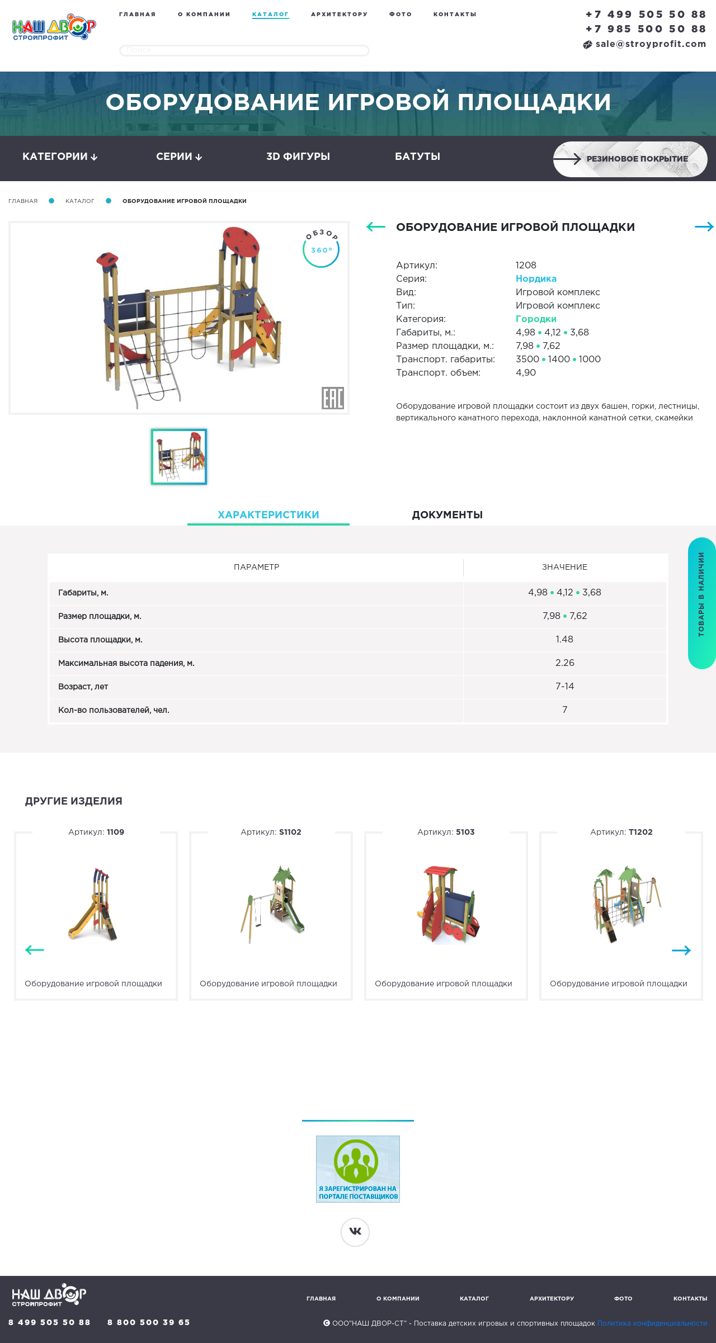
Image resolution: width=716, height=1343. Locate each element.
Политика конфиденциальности (652, 1324)
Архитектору (339, 14)
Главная (137, 14)
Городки (536, 319)
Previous (34, 950)
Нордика (536, 279)
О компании (204, 14)
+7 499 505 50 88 (647, 15)
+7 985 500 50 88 (647, 29)
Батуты (417, 157)
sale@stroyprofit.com (644, 44)
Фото (400, 14)
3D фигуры (298, 157)
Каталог (270, 14)
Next (681, 950)
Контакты (455, 14)
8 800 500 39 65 (149, 1323)
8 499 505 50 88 (49, 1323)
